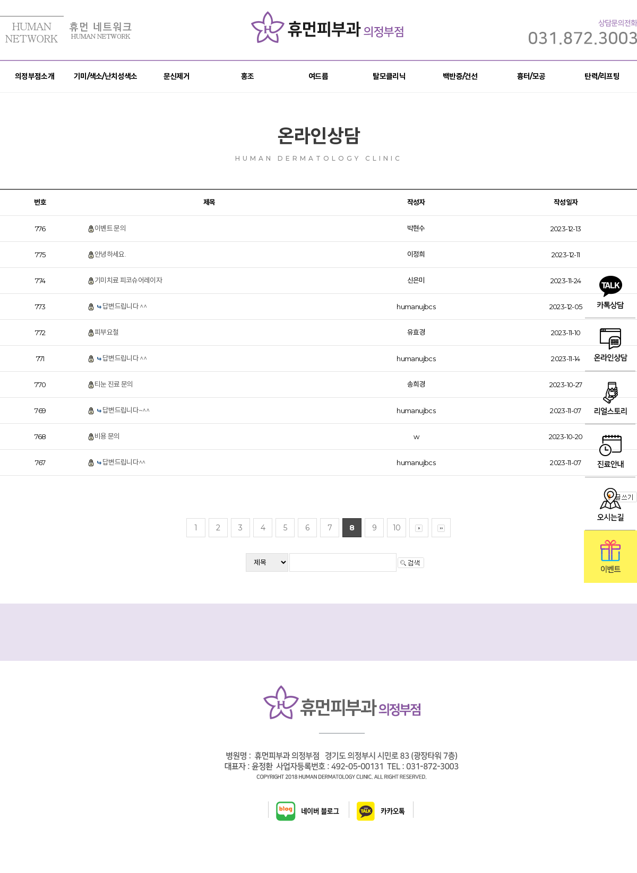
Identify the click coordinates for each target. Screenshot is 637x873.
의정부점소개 (34, 76)
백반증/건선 (460, 76)
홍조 (247, 76)
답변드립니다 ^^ (124, 306)
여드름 (318, 76)
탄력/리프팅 (601, 76)
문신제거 (176, 76)
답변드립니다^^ (123, 462)
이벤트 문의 (110, 228)
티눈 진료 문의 (113, 384)
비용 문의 (107, 436)
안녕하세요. (110, 254)
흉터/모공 (531, 76)
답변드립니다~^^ (125, 410)
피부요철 (106, 332)
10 (397, 527)
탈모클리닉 (389, 76)
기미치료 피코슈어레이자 (128, 280)
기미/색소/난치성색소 (105, 76)
